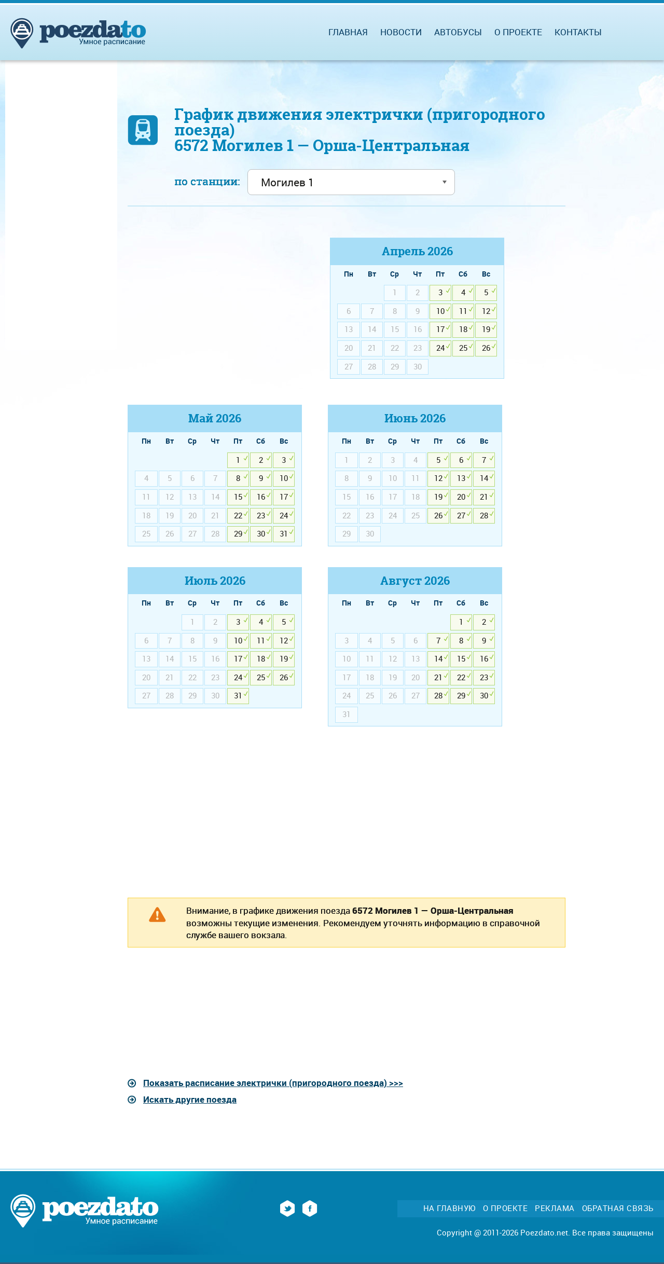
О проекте (518, 32)
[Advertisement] (215, 310)
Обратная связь (618, 1208)
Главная (348, 32)
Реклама (555, 1208)
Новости (401, 32)
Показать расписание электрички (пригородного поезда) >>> (273, 1083)
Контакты (578, 32)
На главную (449, 1208)
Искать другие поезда (190, 1099)
